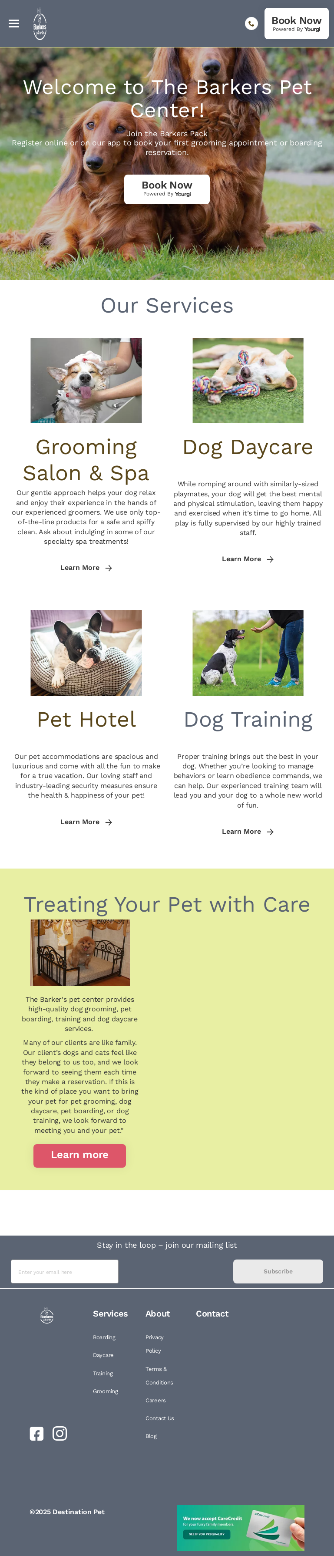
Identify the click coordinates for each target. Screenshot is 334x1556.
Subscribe (278, 1271)
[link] (297, 23)
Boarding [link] (104, 1337)
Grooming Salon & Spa (86, 459)
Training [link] (103, 1373)
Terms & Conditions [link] (159, 1376)
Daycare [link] (103, 1355)
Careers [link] (156, 1400)
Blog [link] (151, 1436)
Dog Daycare (248, 446)
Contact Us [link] (160, 1418)
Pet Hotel (86, 719)
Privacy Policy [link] (155, 1344)
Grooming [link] (105, 1391)
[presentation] (176, 1271)
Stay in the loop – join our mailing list (167, 1245)
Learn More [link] (86, 568)
